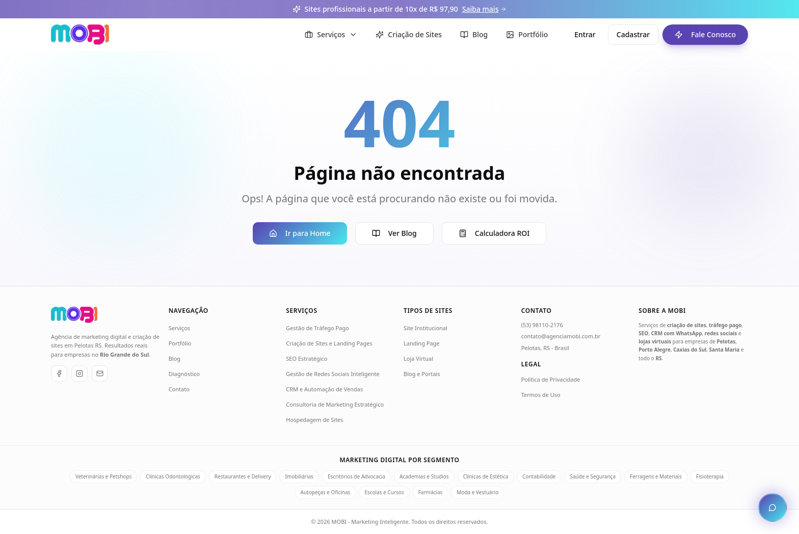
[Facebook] (59, 373)
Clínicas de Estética (486, 476)
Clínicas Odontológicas (173, 476)
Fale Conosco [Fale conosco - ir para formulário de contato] (699, 34)
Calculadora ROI (494, 233)
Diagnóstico (184, 374)
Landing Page (422, 343)
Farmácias (430, 492)
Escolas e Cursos (384, 492)
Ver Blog (394, 233)
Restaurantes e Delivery (243, 476)
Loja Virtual (418, 358)
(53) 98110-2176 (542, 325)
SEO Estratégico (306, 358)
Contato (179, 389)
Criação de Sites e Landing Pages (329, 343)
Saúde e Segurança (593, 476)
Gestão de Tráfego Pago (317, 328)
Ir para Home (300, 233)
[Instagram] (79, 373)
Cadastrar (633, 34)
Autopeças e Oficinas (326, 492)
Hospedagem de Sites (314, 419)
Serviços (179, 328)
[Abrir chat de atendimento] (772, 507)
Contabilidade (538, 476)
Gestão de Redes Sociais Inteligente (332, 374)
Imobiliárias (299, 476)
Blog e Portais (422, 374)
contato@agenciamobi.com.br (561, 336)
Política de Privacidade (550, 379)
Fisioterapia (710, 476)
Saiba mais (484, 9)
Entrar (585, 34)
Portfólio (180, 343)
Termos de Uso (541, 394)
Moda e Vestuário (477, 492)
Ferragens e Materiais (656, 476)
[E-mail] (100, 373)
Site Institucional (425, 328)
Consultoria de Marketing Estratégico (335, 404)
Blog (174, 358)
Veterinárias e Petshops (103, 476)
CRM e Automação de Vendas (324, 389)
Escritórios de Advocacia (356, 476)
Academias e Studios (424, 476)
